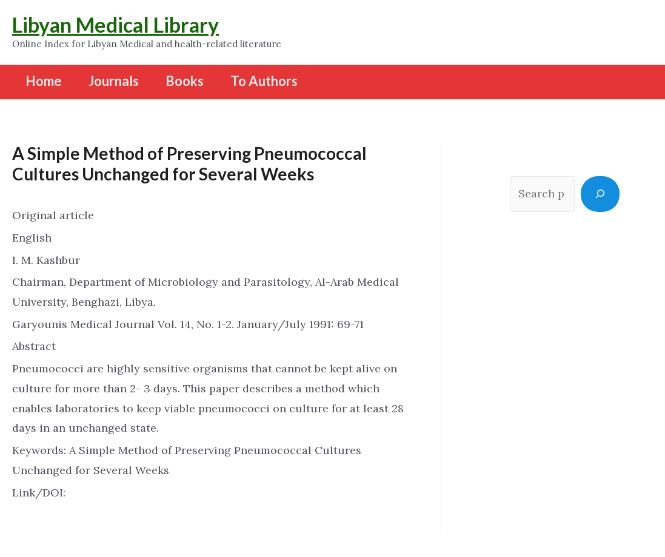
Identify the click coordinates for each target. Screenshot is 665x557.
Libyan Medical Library (115, 24)
